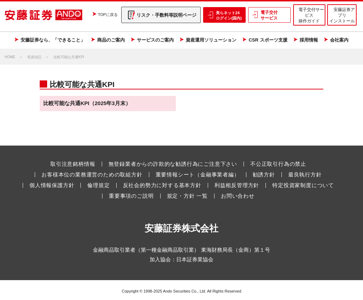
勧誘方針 (264, 174)
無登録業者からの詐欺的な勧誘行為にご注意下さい (172, 164)
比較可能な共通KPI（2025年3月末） (87, 103)
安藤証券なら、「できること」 (53, 40)
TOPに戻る (107, 14)
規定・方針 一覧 (187, 195)
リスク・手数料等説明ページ (166, 15)
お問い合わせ (238, 195)
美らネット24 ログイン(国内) (229, 15)
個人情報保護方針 (51, 185)
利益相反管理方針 (236, 185)
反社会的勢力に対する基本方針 (162, 185)
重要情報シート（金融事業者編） (198, 174)
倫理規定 (98, 185)
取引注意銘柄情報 (72, 164)
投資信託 (34, 57)
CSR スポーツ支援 (267, 40)
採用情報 (309, 40)
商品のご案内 (111, 40)
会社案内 (339, 40)
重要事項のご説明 (131, 195)
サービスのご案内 (155, 40)
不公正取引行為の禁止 (278, 164)
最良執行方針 (305, 174)
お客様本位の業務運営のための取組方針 (91, 174)
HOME (10, 57)
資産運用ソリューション (211, 40)
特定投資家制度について (303, 185)
